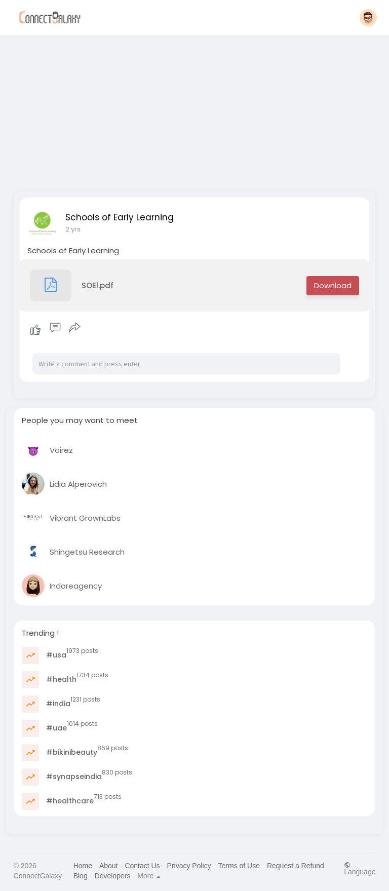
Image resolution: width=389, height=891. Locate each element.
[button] (368, 17)
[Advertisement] (195, 110)
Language (359, 868)
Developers (113, 876)
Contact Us (142, 866)
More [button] (149, 875)
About (108, 866)
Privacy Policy (189, 866)
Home (82, 866)
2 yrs (73, 229)
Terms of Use (239, 866)
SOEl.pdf (71, 285)
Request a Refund (295, 866)
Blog (80, 876)
